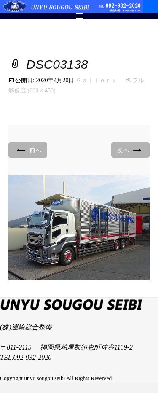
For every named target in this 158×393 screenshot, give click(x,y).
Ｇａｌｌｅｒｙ (96, 80)
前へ (27, 149)
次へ (130, 149)
